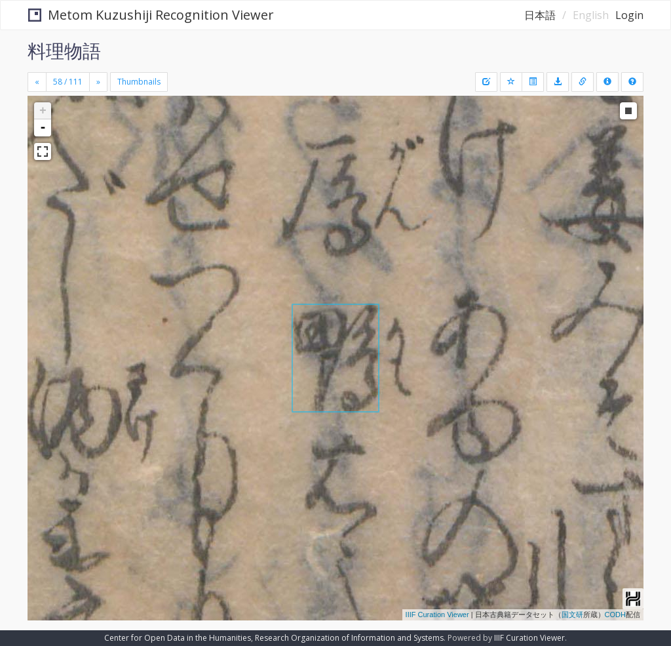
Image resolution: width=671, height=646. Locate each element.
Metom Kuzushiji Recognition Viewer (151, 15)
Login (629, 15)
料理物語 (64, 50)
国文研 (572, 614)
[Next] (98, 82)
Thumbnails (139, 81)
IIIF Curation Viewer (437, 614)
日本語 (540, 15)
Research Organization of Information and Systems (349, 637)
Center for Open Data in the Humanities (177, 637)
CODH (615, 614)
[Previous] (37, 82)
